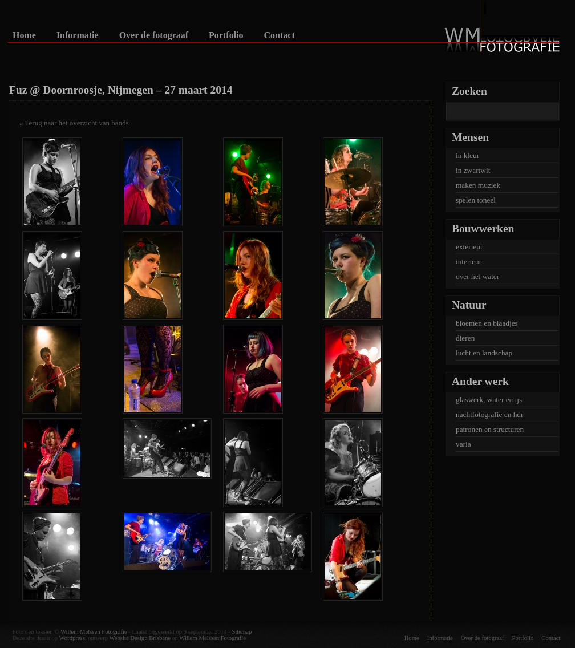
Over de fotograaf (153, 35)
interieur (468, 261)
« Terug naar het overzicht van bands (74, 123)
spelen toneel (476, 200)
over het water (477, 276)
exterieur (469, 246)
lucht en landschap (484, 353)
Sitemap (242, 632)
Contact (279, 35)
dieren (465, 338)
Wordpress (72, 638)
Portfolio (226, 35)
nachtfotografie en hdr (489, 414)
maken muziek (478, 185)
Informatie (77, 35)
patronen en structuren (490, 429)
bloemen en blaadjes (487, 323)
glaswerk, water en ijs (489, 399)
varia (463, 444)
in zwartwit (473, 170)
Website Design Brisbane (140, 638)
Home (24, 35)
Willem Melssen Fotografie (93, 632)
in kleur (467, 155)
